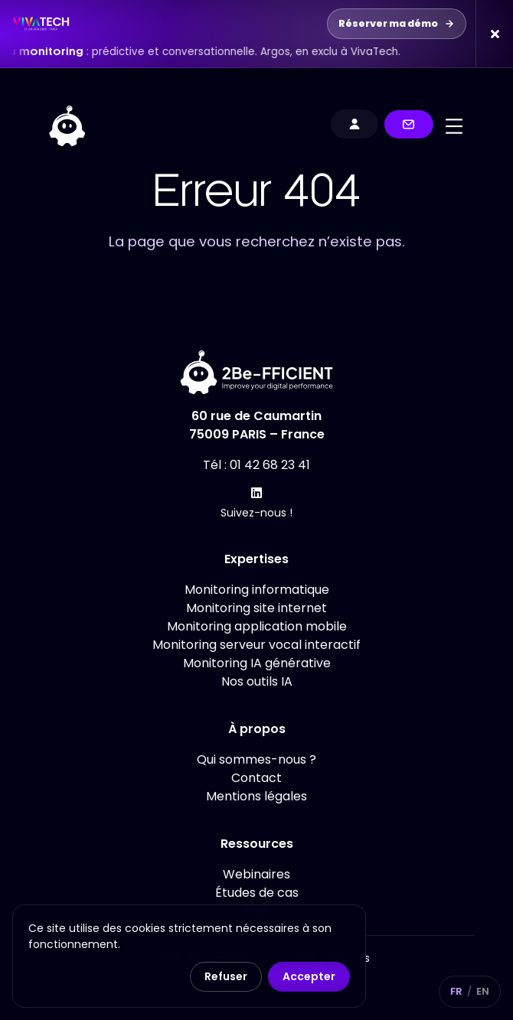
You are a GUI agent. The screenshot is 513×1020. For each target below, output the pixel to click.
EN (482, 991)
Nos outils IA (256, 681)
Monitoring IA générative (257, 663)
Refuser (225, 976)
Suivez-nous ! (256, 512)
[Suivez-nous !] (256, 493)
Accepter (309, 976)
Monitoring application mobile (257, 626)
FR (456, 991)
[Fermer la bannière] (494, 33)
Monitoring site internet (256, 608)
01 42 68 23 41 (270, 465)
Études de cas (257, 892)
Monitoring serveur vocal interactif (256, 644)
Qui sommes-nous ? (256, 759)
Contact (256, 778)
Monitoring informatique (257, 589)
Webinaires (256, 874)
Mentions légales (256, 796)
